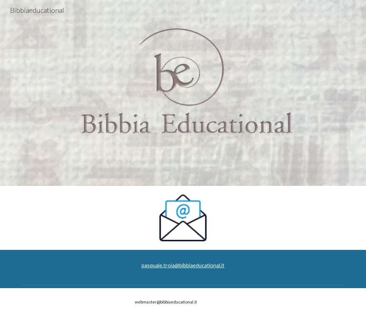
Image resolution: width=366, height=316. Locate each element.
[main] (183, 265)
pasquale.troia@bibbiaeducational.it (183, 265)
